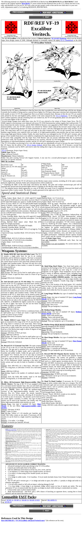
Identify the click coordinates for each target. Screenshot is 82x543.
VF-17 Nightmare (61, 116)
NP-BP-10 (9, 500)
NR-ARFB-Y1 (52, 500)
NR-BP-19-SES (34, 500)
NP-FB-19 (8, 502)
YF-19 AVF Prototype (58, 38)
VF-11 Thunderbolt (66, 40)
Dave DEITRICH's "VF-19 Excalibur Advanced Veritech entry (23, 520)
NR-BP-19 (25, 500)
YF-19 (4, 150)
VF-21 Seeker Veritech (34, 145)
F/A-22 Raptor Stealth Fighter (10, 429)
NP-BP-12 (17, 500)
